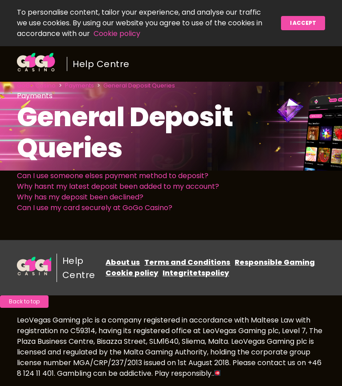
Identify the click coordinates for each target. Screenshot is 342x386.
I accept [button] (303, 23)
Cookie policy (117, 33)
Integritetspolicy (196, 273)
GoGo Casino (36, 85)
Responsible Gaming (275, 262)
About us (123, 262)
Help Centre (101, 64)
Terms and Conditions (187, 262)
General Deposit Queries (139, 85)
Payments (79, 85)
